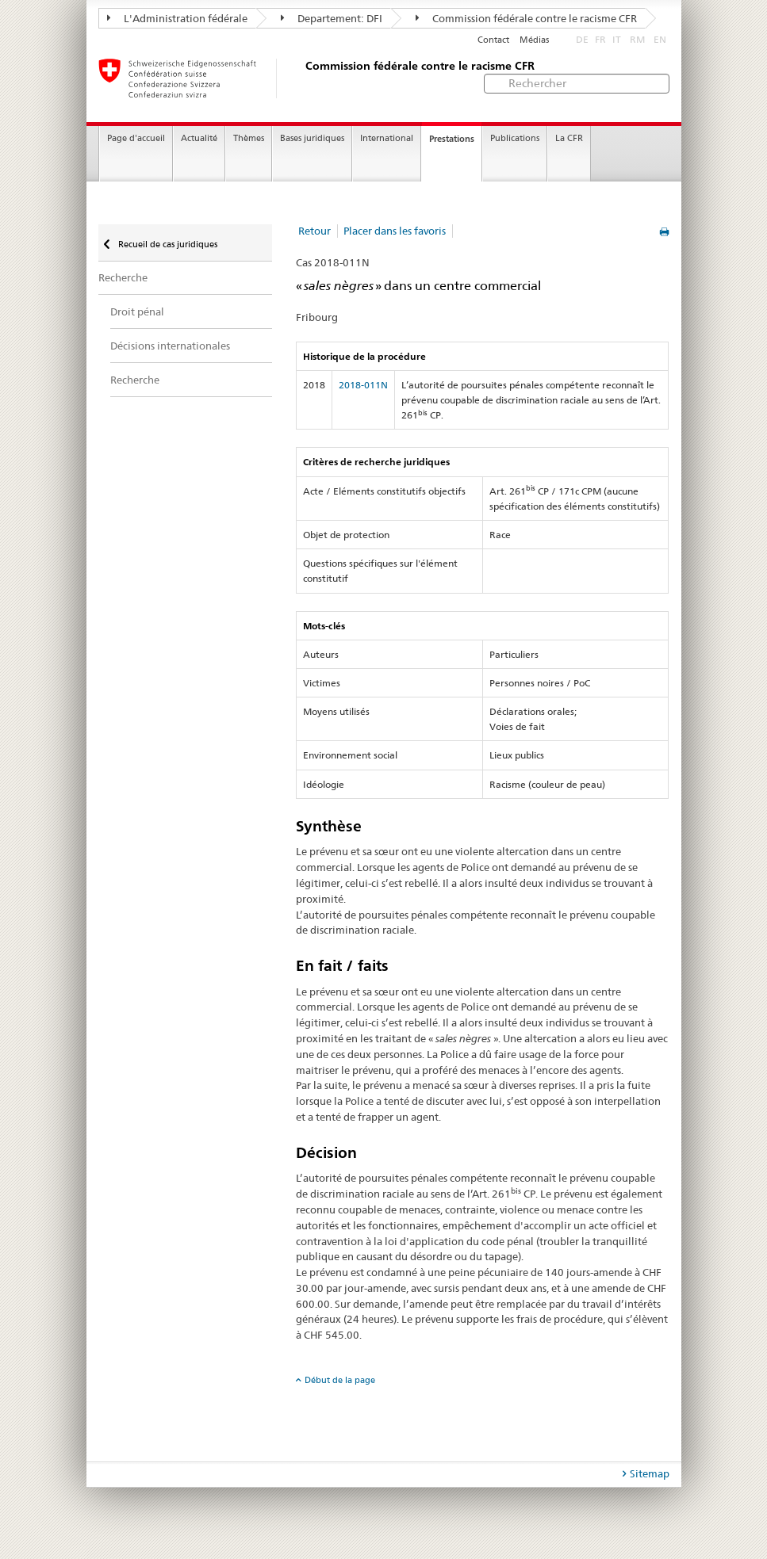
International (386, 138)
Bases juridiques (312, 138)
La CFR (569, 138)
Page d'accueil (136, 138)
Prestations (451, 138)
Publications (514, 138)
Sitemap (649, 1473)
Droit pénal (137, 311)
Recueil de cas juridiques (166, 244)
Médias (534, 40)
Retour (314, 230)
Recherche (123, 277)
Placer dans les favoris (394, 230)
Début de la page (340, 1379)
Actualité (199, 138)
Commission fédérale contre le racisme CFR (526, 18)
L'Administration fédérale (177, 18)
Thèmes (248, 138)
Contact (493, 40)
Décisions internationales (170, 345)
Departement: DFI (331, 18)
